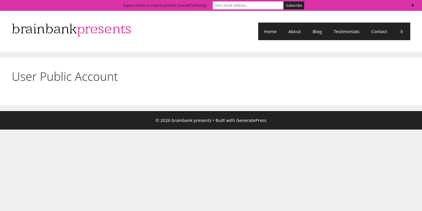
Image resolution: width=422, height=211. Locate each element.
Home (270, 31)
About (294, 31)
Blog (317, 31)
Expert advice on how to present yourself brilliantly (165, 5)
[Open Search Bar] (401, 31)
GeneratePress (251, 120)
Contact (379, 31)
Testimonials (347, 31)
